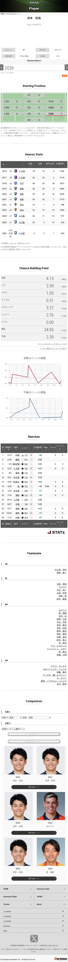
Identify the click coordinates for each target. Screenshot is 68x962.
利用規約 (14, 945)
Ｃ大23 (22, 171)
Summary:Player (10, 897)
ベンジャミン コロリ (57, 649)
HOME (2, 14)
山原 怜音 (62, 593)
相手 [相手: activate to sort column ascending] (16, 448)
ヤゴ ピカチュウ (59, 646)
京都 (17, 504)
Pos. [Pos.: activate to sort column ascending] (46, 448)
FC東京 (16, 482)
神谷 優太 (62, 634)
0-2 (26, 464)
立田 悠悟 (62, 584)
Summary (6, 926)
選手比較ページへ (34, 741)
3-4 (26, 517)
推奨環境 (21, 945)
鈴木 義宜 (62, 599)
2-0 (26, 491)
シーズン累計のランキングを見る (53, 348)
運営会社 (44, 945)
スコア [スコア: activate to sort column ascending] (24, 448)
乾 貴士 (63, 652)
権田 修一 (62, 573)
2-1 (26, 459)
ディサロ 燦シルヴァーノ (55, 675)
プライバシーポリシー (32, 945)
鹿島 (17, 473)
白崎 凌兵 (62, 637)
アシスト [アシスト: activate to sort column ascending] (60, 448)
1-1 (26, 455)
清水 (22, 205)
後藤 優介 (62, 672)
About (39, 904)
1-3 (26, 468)
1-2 (26, 473)
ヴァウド (63, 587)
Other (5, 931)
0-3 (26, 482)
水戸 (22, 183)
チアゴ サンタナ (59, 666)
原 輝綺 (63, 613)
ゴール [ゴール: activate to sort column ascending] (53, 448)
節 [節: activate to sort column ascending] (3, 448)
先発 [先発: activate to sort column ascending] (40, 164)
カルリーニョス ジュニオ (55, 669)
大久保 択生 (61, 570)
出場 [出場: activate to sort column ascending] (30, 164)
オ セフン (62, 678)
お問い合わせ (52, 945)
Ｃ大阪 (16, 468)
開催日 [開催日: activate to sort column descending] (8, 448)
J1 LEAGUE (7, 911)
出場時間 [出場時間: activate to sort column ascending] (60, 164)
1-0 (26, 504)
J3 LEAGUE (7, 921)
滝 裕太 (63, 643)
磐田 (17, 459)
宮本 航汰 (62, 625)
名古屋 (16, 477)
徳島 (22, 189)
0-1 (26, 513)
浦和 (17, 495)
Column (6, 904)
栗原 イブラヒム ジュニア (54, 681)
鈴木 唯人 (62, 640)
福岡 (17, 509)
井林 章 (63, 596)
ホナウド (63, 610)
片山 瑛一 (62, 590)
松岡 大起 (62, 619)
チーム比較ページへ (34, 734)
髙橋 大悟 (62, 655)
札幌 (17, 455)
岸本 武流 (62, 628)
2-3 (26, 509)
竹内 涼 (63, 616)
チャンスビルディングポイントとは (52, 344)
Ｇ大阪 (22, 216)
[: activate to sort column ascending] (8, 164)
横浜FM (16, 464)
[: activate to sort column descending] (3, 164)
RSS (64, 76)
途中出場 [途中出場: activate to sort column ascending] (50, 164)
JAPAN (39, 897)
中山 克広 (62, 622)
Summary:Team (43, 889)
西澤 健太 (62, 631)
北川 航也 (62, 684)
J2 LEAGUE (7, 916)
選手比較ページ (34, 787)
